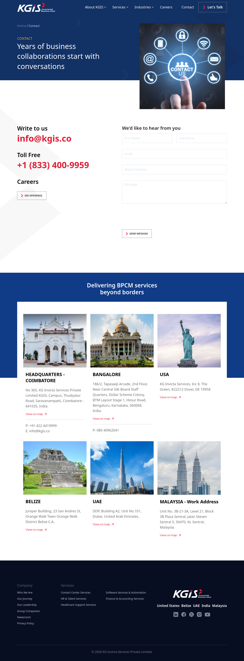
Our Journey (24, 598)
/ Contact (33, 26)
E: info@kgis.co (38, 431)
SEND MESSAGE (137, 233)
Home (22, 26)
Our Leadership (27, 605)
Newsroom (24, 617)
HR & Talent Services (73, 598)
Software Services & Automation (126, 592)
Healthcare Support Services (78, 605)
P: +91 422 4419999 (41, 425)
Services (118, 7)
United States (168, 605)
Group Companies (28, 611)
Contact (187, 7)
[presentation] (151, 217)
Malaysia (219, 605)
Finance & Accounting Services (125, 598)
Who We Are (24, 592)
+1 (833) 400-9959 (53, 165)
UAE (196, 605)
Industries (143, 7)
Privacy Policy (25, 623)
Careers (166, 7)
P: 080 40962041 (106, 430)
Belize (186, 605)
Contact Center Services (75, 592)
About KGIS (94, 7)
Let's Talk (212, 7)
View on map (36, 414)
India (206, 605)
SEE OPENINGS (31, 195)
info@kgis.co (44, 138)
